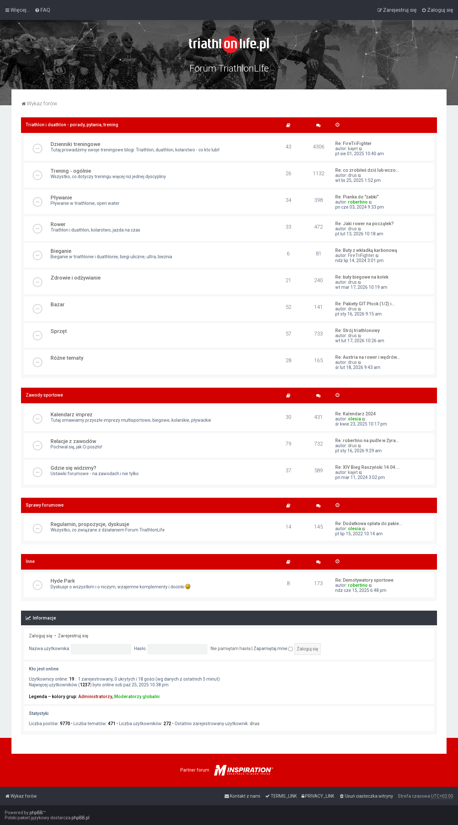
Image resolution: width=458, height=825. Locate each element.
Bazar (58, 304)
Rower (58, 224)
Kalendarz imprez (72, 414)
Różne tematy (67, 358)
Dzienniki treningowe (75, 144)
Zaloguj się (40, 635)
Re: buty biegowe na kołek (361, 277)
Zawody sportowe (44, 395)
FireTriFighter (361, 255)
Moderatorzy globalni (137, 696)
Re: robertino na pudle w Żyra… (367, 440)
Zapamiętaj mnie (273, 648)
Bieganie (61, 251)
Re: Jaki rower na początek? (364, 223)
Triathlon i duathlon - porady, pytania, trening (72, 124)
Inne (30, 561)
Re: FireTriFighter (353, 143)
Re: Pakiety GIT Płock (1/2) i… (365, 303)
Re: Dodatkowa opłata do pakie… (368, 523)
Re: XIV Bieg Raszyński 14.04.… (367, 467)
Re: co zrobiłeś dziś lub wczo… (367, 170)
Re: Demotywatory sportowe (364, 580)
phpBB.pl (80, 817)
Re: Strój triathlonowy (357, 330)
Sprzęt (59, 331)
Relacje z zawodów (73, 441)
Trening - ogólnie (71, 171)
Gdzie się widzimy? (73, 468)
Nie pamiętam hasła (231, 648)
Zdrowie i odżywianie (76, 277)
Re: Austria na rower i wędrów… (367, 357)
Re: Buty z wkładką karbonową (366, 250)
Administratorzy (95, 696)
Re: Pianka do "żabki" (356, 196)
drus (352, 175)
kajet (353, 148)
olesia (354, 418)
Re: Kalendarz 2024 (355, 413)
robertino (358, 202)
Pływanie (61, 197)
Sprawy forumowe (45, 505)
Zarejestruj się (73, 635)
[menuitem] (42, 9)
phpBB (36, 812)
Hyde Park (63, 581)
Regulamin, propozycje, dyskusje (90, 524)
